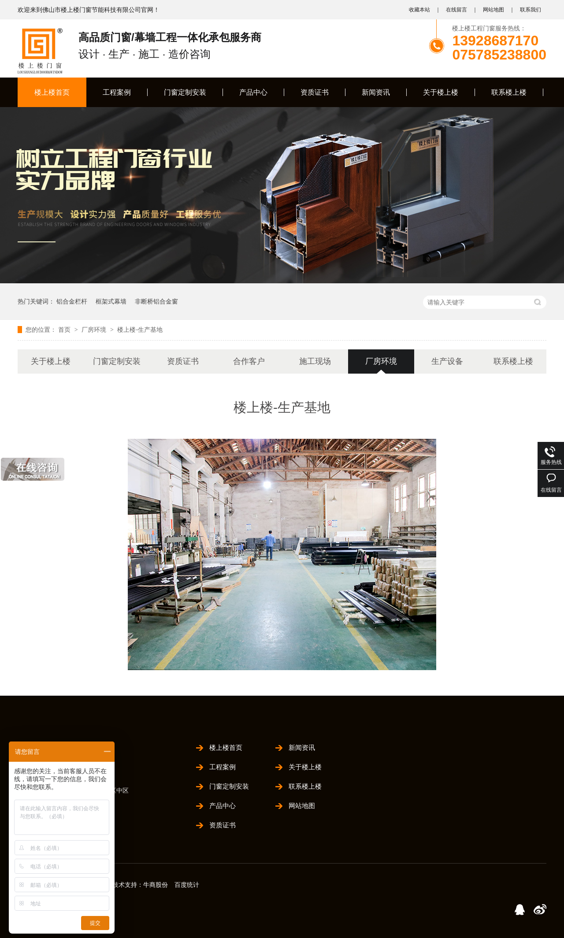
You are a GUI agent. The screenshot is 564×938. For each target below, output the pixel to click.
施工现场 (315, 361)
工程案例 (117, 92)
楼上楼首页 (52, 92)
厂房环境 (95, 329)
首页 (65, 329)
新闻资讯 (376, 92)
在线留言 (456, 10)
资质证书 (315, 92)
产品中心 (253, 92)
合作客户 (249, 361)
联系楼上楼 (509, 92)
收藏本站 (419, 10)
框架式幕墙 (111, 301)
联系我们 (530, 10)
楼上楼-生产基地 (140, 329)
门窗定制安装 (185, 92)
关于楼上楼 (440, 92)
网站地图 (493, 10)
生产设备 (447, 361)
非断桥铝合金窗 (156, 301)
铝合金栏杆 (71, 301)
